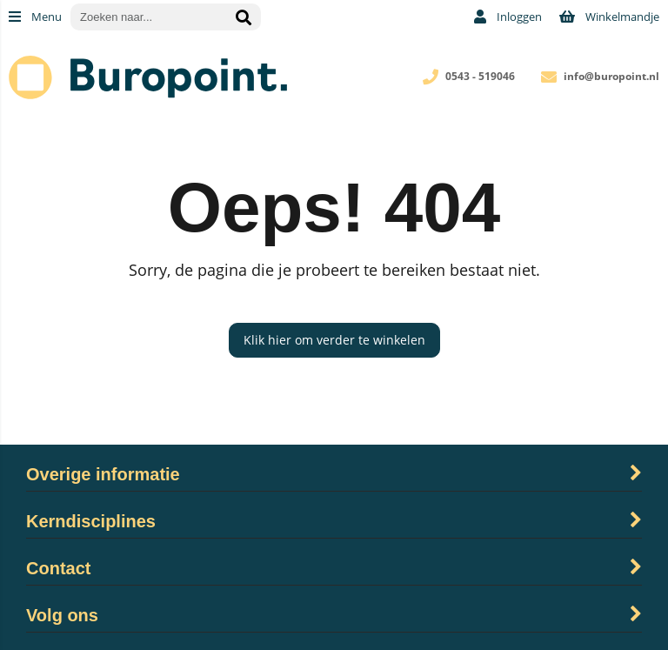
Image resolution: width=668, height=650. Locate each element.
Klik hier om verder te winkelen (334, 340)
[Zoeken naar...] (243, 16)
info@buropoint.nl (611, 76)
